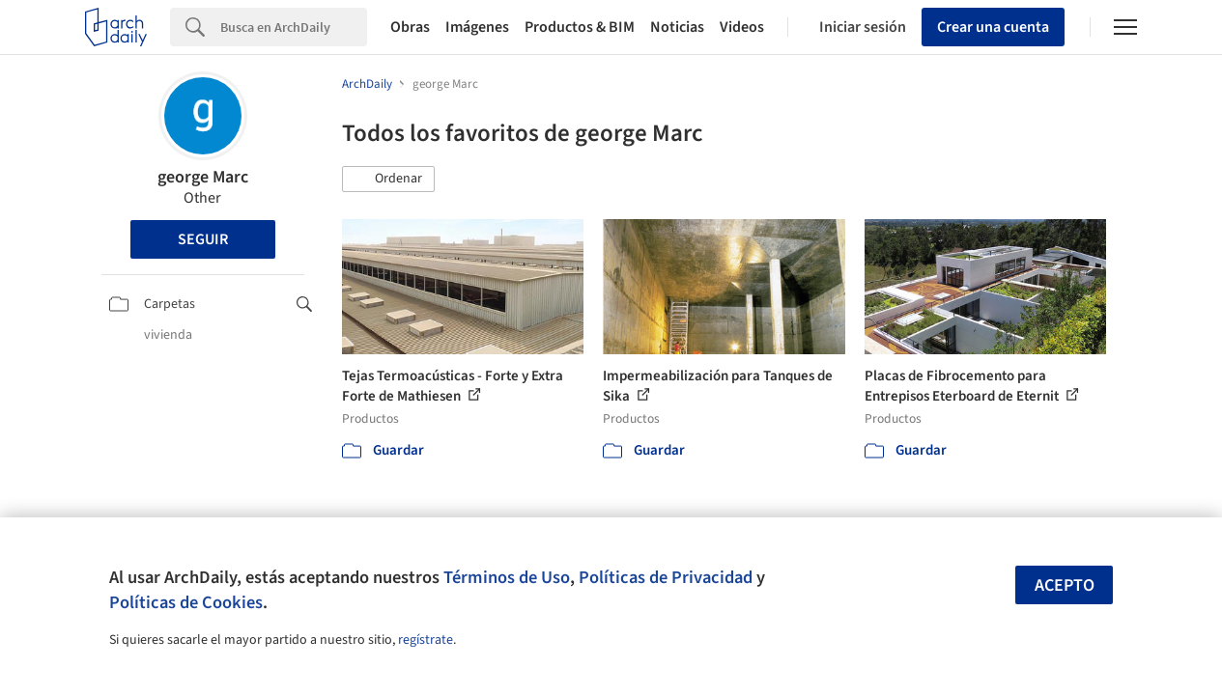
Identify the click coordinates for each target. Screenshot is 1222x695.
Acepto (1064, 585)
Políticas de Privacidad (666, 577)
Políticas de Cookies (186, 602)
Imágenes (477, 27)
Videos (742, 27)
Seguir (203, 239)
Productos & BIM (580, 27)
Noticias (677, 27)
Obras (410, 27)
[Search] (293, 27)
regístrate (425, 640)
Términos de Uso (506, 577)
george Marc (202, 177)
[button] (388, 179)
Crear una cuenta (993, 27)
